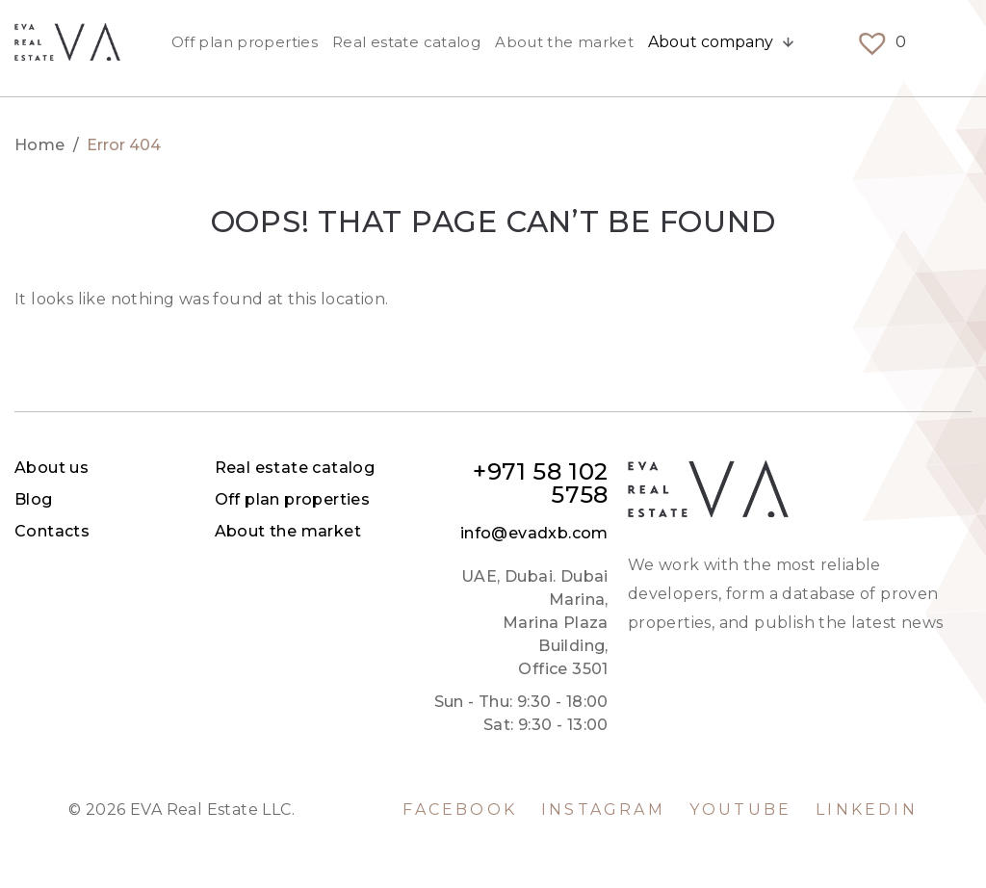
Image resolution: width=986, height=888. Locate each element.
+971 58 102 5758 (904, 483)
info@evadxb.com (897, 533)
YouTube (740, 810)
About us (414, 467)
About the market (564, 48)
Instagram (603, 810)
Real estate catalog (406, 48)
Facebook (459, 810)
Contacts (415, 531)
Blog (396, 499)
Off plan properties (244, 48)
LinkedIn (867, 810)
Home (39, 145)
